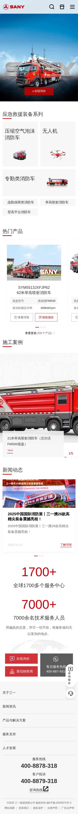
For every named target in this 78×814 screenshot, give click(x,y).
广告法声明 (68, 808)
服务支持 (9, 734)
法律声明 (52, 808)
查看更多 (40, 352)
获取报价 (46, 336)
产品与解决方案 (14, 720)
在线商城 (62, 6)
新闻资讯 (9, 706)
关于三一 (9, 693)
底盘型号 (18, 319)
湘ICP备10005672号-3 (58, 802)
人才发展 (9, 748)
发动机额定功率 (22, 326)
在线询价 (39, 91)
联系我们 (24, 808)
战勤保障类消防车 (21, 221)
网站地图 (10, 808)
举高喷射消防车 (57, 221)
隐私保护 (38, 808)
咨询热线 (39, 789)
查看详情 (21, 336)
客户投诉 (39, 774)
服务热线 (39, 759)
